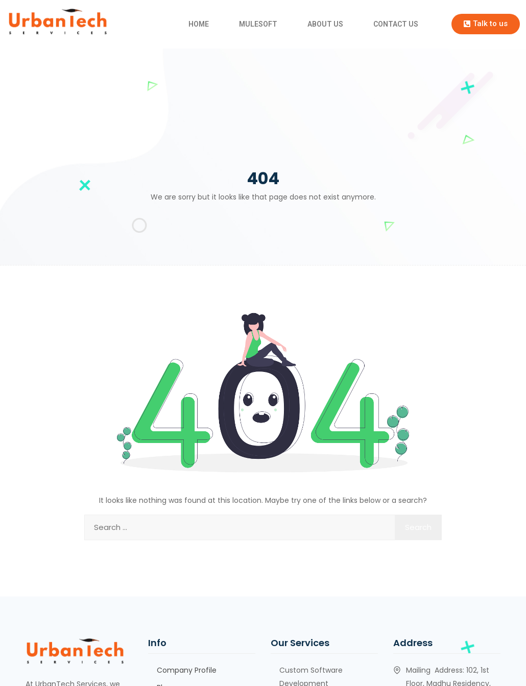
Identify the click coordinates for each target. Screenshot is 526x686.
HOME (198, 24)
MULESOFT (258, 24)
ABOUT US (325, 24)
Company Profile (187, 670)
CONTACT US (395, 24)
